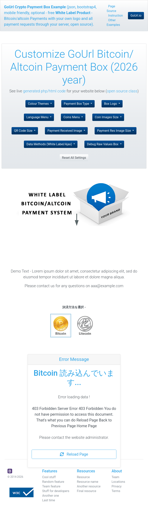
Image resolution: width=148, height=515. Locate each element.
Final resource (86, 491)
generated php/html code (44, 91)
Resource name (87, 482)
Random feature (53, 482)
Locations (118, 482)
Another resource (88, 486)
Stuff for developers (55, 491)
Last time (48, 500)
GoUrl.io (135, 15)
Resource (83, 477)
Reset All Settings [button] (74, 158)
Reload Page (74, 454)
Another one (50, 495)
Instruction (115, 15)
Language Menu (37, 117)
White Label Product (73, 12)
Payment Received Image (65, 131)
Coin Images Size (107, 117)
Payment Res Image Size (114, 131)
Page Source (111, 8)
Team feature (51, 486)
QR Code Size (23, 131)
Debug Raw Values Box (103, 144)
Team (115, 477)
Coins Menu (72, 117)
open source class (122, 91)
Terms (116, 491)
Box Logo (111, 104)
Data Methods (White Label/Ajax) (49, 144)
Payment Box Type (77, 104)
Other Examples (113, 22)
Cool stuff (49, 477)
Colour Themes (39, 104)
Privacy (117, 486)
